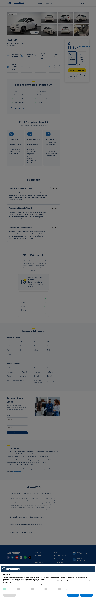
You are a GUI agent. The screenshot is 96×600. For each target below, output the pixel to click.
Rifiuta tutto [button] (73, 595)
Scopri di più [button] (9, 595)
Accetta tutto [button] (86, 595)
